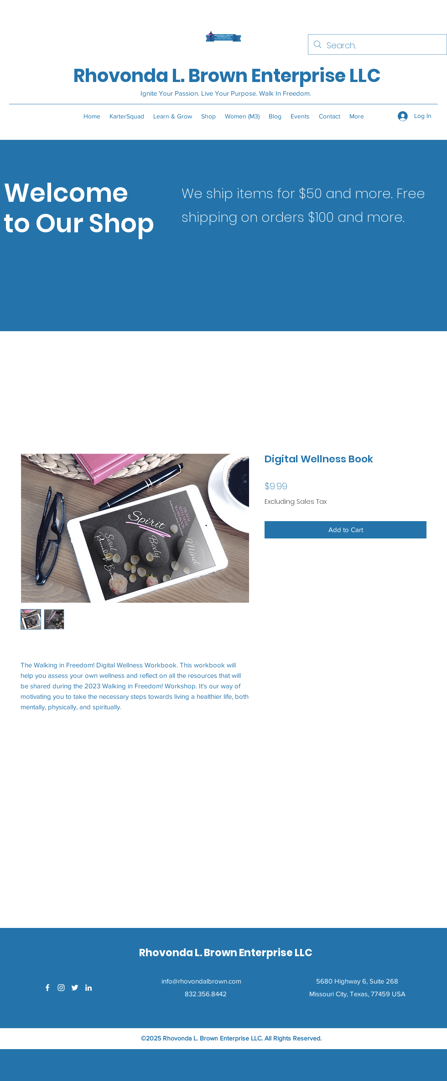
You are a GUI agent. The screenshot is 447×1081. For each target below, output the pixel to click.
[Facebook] (47, 987)
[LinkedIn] (88, 987)
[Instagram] (61, 987)
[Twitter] (74, 987)
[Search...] (377, 45)
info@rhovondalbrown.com (201, 981)
